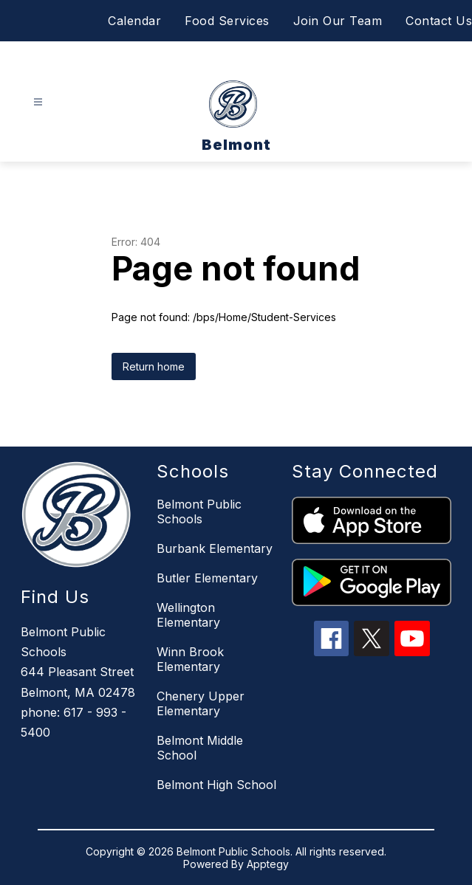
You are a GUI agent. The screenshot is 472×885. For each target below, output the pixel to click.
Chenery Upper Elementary (200, 703)
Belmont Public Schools (199, 511)
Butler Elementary (207, 578)
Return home (154, 366)
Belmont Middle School (200, 747)
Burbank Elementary (215, 548)
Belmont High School (216, 784)
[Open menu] (38, 102)
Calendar (134, 20)
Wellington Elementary (188, 615)
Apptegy (268, 864)
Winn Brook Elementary (190, 659)
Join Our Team (338, 20)
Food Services (227, 20)
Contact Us (439, 20)
